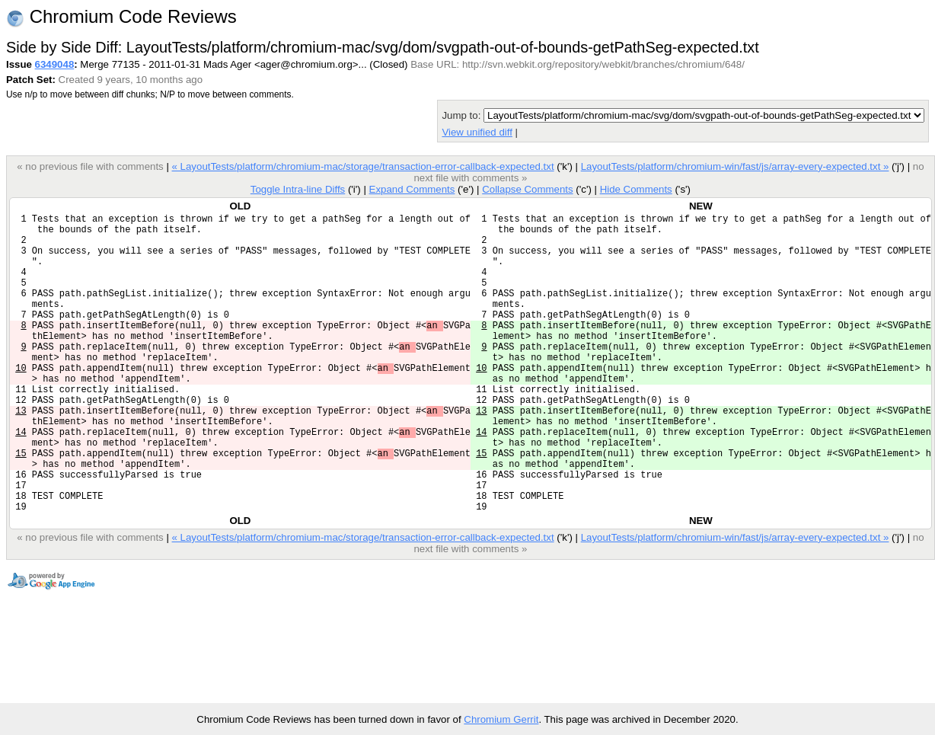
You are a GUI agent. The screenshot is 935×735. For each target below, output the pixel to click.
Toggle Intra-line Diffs (298, 189)
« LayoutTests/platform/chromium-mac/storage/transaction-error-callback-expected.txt (362, 166)
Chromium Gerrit (501, 719)
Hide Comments (636, 189)
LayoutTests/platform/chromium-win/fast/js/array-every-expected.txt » (735, 166)
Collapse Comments (527, 189)
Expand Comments (412, 189)
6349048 (55, 64)
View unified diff (477, 132)
